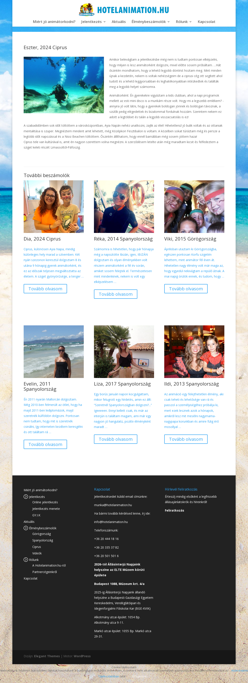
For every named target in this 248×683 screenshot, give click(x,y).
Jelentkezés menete (46, 509)
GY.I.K (36, 515)
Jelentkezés (91, 22)
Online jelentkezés (45, 502)
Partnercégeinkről (44, 572)
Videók (37, 553)
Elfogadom (139, 676)
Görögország (41, 534)
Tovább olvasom (45, 289)
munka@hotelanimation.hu (113, 505)
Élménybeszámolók (148, 22)
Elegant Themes (47, 656)
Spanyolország (42, 540)
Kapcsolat (206, 22)
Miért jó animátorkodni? (54, 22)
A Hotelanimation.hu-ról (49, 565)
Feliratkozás (174, 510)
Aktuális (119, 22)
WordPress (82, 656)
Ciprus (36, 547)
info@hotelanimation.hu (111, 522)
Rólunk (182, 22)
